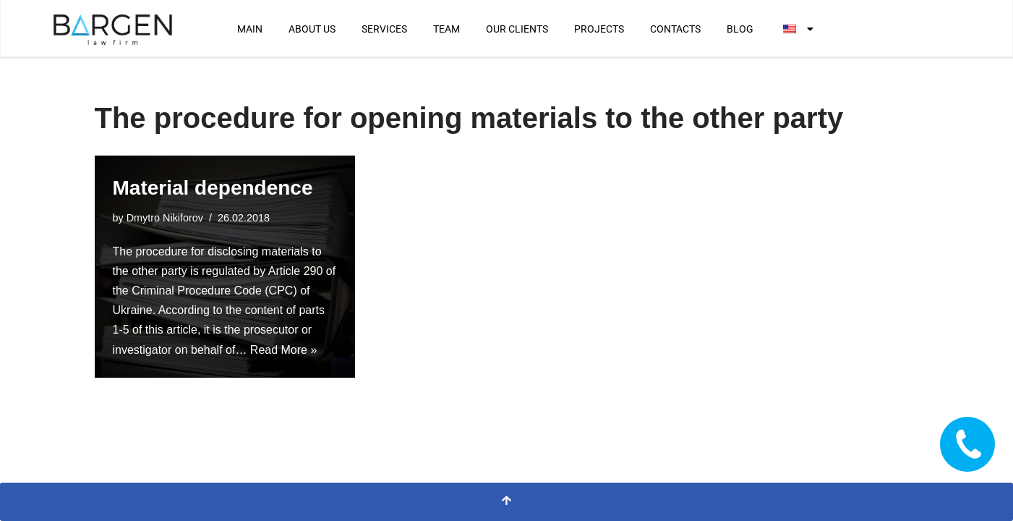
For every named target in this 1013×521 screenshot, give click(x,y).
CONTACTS (675, 29)
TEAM (446, 29)
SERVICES (384, 29)
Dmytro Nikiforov (165, 218)
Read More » (283, 350)
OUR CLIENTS (517, 29)
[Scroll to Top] (506, 502)
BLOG (740, 29)
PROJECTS (599, 29)
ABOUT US (311, 29)
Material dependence (213, 188)
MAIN (249, 29)
